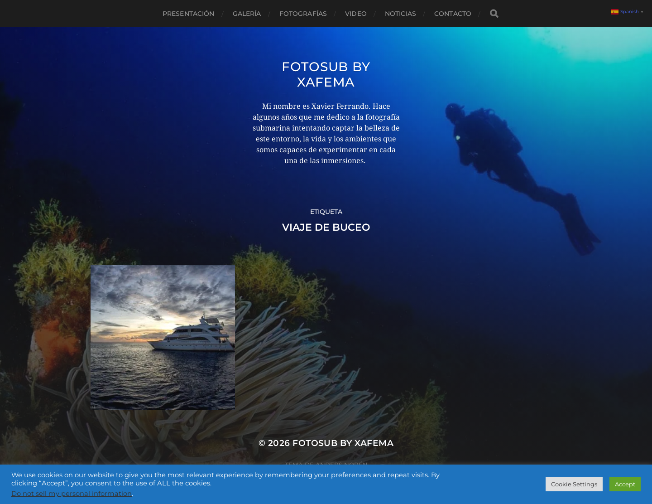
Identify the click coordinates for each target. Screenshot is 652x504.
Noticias (400, 14)
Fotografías (303, 14)
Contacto (452, 14)
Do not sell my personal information (71, 493)
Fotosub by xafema (326, 74)
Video (356, 14)
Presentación (189, 14)
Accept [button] (625, 484)
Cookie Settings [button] (574, 484)
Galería (247, 14)
